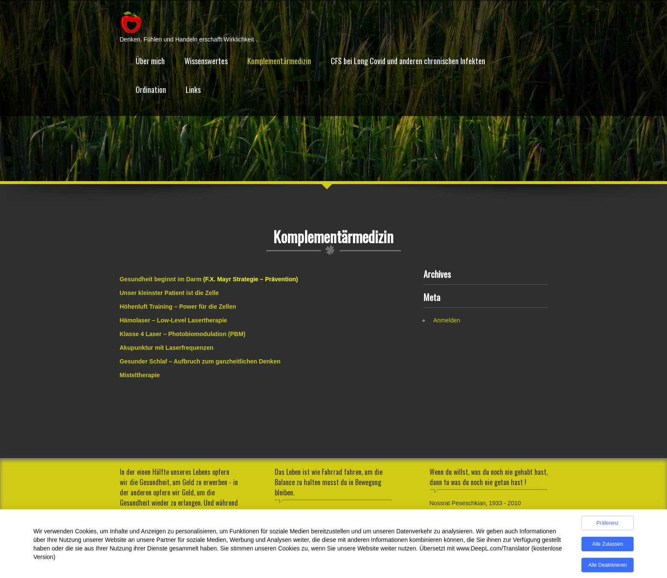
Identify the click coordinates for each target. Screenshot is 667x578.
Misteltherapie (140, 375)
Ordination (151, 89)
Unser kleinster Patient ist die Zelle (169, 292)
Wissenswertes (206, 60)
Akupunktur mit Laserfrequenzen (166, 347)
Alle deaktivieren (607, 567)
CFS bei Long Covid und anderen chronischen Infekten (408, 60)
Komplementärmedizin (279, 60)
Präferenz (607, 525)
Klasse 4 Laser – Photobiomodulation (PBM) (183, 334)
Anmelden (446, 320)
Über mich (150, 60)
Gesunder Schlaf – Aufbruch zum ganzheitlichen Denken (200, 361)
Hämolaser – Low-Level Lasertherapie (173, 320)
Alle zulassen (607, 546)
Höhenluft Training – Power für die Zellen (178, 306)
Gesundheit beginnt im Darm (161, 279)
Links (193, 89)
